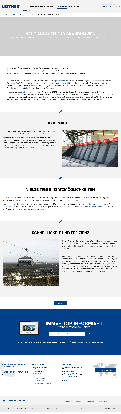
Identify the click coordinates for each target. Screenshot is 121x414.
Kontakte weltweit (105, 370)
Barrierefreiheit (7, 408)
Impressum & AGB (21, 408)
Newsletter (49, 408)
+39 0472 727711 (38, 373)
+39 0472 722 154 (68, 373)
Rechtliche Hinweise (61, 408)
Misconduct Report (86, 408)
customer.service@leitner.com (42, 383)
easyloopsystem (9, 207)
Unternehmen (69, 5)
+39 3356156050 (41, 378)
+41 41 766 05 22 (68, 376)
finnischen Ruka (21, 209)
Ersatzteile (50, 5)
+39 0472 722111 (15, 372)
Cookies (95, 408)
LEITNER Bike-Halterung (97, 207)
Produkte (26, 5)
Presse (78, 5)
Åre (82, 204)
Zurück (60, 303)
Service (59, 5)
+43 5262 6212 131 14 (70, 375)
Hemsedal (65, 83)
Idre (57, 97)
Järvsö (22, 92)
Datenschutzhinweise (73, 408)
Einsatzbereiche (38, 5)
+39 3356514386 (39, 380)
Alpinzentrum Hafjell (61, 81)
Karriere (86, 5)
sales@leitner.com (68, 381)
